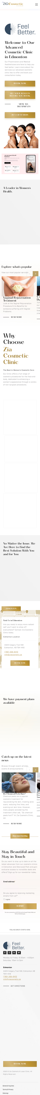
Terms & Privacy (8, 1090)
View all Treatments (23, 105)
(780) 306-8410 (11, 652)
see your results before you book (20, 95)
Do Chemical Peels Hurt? (14, 794)
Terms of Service (19, 914)
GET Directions (18, 986)
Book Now (20, 663)
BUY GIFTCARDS (20, 115)
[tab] (20, 608)
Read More (16, 317)
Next (35, 274)
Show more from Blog (20, 836)
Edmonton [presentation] (11, 609)
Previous (30, 274)
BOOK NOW (20, 1064)
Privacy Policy (30, 912)
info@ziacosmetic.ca (13, 655)
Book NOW (20, 84)
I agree (7, 899)
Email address (9, 882)
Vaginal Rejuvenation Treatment (17, 299)
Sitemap (5, 1093)
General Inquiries (8, 1086)
